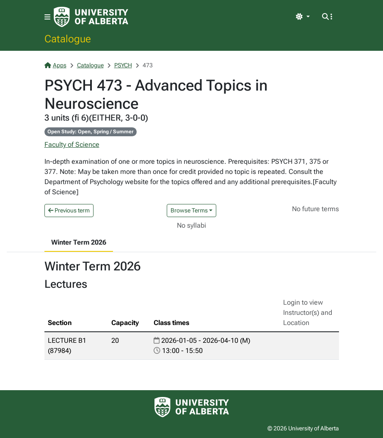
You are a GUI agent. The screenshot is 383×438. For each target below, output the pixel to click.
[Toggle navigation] (47, 17)
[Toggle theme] (302, 17)
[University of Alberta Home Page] (91, 17)
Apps (55, 65)
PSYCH (123, 65)
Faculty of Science (71, 144)
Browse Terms (189, 210)
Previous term (69, 210)
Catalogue (67, 38)
